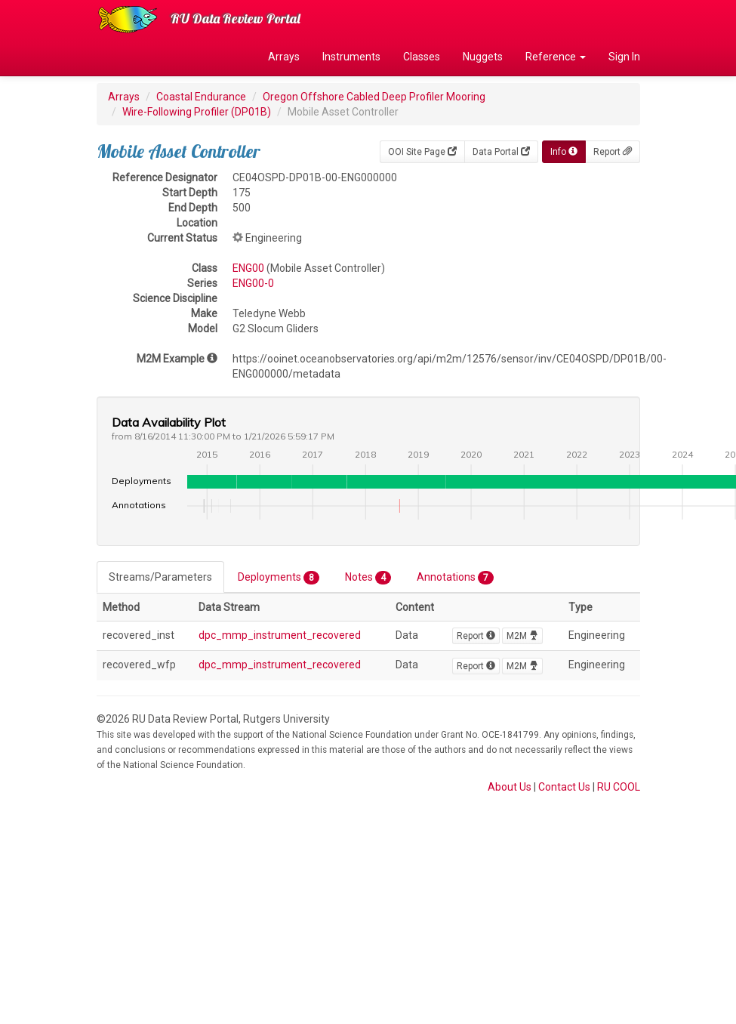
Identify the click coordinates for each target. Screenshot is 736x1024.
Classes (421, 57)
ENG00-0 (253, 283)
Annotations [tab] (455, 577)
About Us (509, 787)
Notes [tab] (368, 577)
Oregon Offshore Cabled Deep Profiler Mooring (374, 97)
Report (612, 152)
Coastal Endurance (201, 97)
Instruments (351, 57)
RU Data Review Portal (235, 18)
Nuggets (483, 57)
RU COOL (618, 787)
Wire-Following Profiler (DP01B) (196, 112)
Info (563, 152)
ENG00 (248, 268)
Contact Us (564, 787)
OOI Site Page (422, 152)
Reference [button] (555, 57)
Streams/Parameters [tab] (160, 577)
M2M (522, 636)
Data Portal (501, 152)
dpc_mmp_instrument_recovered (280, 635)
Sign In (624, 57)
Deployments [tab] (278, 577)
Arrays (284, 57)
